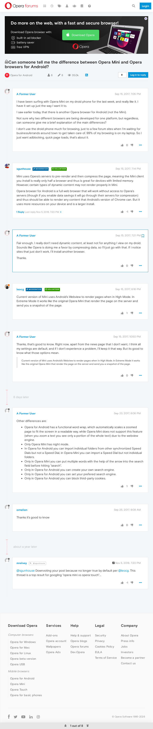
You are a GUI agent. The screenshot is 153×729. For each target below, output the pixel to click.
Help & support (81, 623)
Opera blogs (79, 629)
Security (100, 623)
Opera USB (17, 652)
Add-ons (52, 623)
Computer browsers (20, 623)
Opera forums (80, 634)
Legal (100, 613)
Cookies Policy (104, 634)
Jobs (124, 634)
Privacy (100, 629)
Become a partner (133, 645)
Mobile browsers (18, 659)
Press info (127, 629)
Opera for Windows (23, 630)
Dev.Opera (78, 640)
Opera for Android (21, 63)
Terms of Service (106, 645)
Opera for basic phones (26, 683)
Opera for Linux (20, 641)
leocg (20, 277)
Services (53, 613)
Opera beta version (23, 646)
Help (74, 613)
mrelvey (22, 551)
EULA (98, 640)
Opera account (56, 629)
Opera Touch (18, 677)
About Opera (129, 623)
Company (129, 613)
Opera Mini (17, 672)
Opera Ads (53, 640)
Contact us (128, 651)
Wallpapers (53, 634)
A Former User (26, 82)
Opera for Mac (20, 635)
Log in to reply (138, 63)
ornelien (22, 497)
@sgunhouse (37, 551)
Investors (127, 640)
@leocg (123, 558)
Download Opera (83, 23)
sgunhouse (24, 156)
